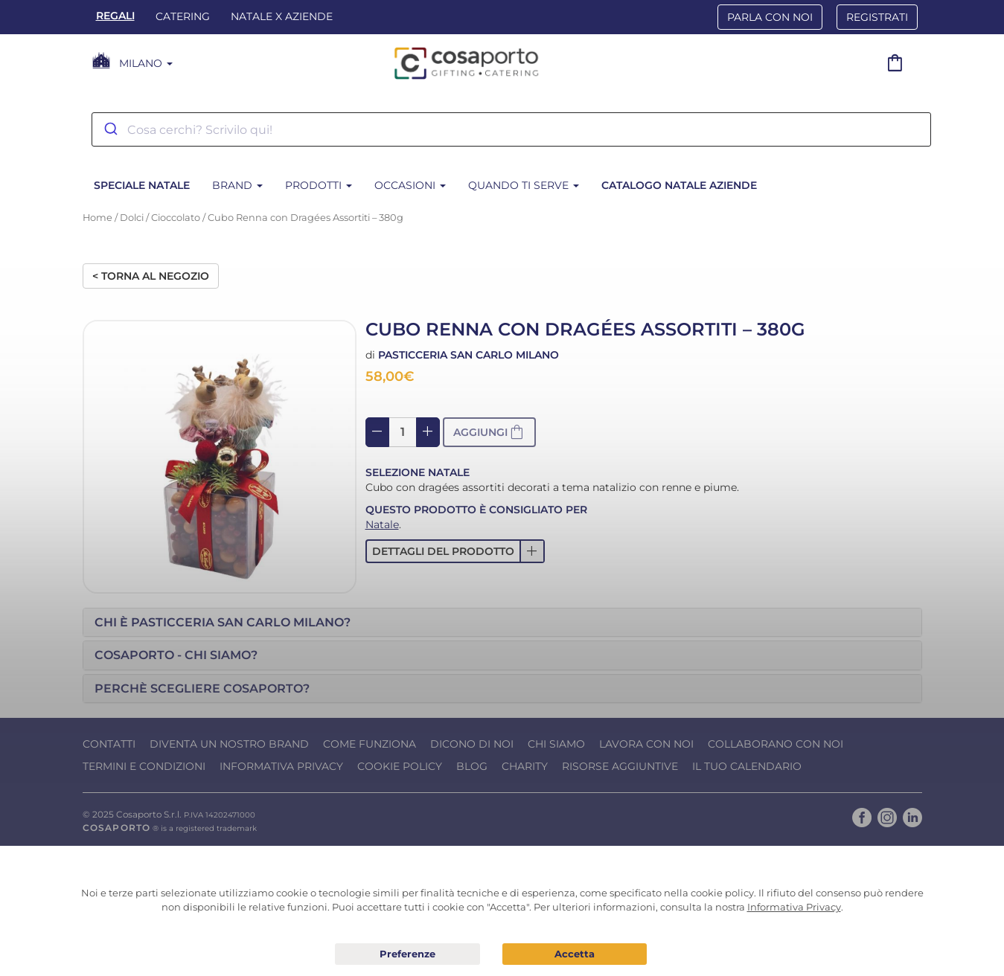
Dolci (132, 217)
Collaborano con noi (775, 744)
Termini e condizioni (144, 766)
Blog (471, 766)
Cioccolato (175, 217)
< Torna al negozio (150, 276)
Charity (525, 766)
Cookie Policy (399, 766)
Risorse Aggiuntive (620, 766)
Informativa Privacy (281, 766)
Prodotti (318, 185)
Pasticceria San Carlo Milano (468, 355)
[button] (455, 551)
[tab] (502, 623)
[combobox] (511, 129)
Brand (237, 185)
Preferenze (407, 954)
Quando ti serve (523, 185)
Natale (382, 524)
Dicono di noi (472, 744)
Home (97, 217)
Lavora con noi (646, 744)
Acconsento (575, 954)
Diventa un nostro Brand (229, 744)
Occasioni (410, 185)
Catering (183, 16)
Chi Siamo (556, 744)
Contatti (109, 744)
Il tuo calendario (747, 766)
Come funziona (369, 744)
